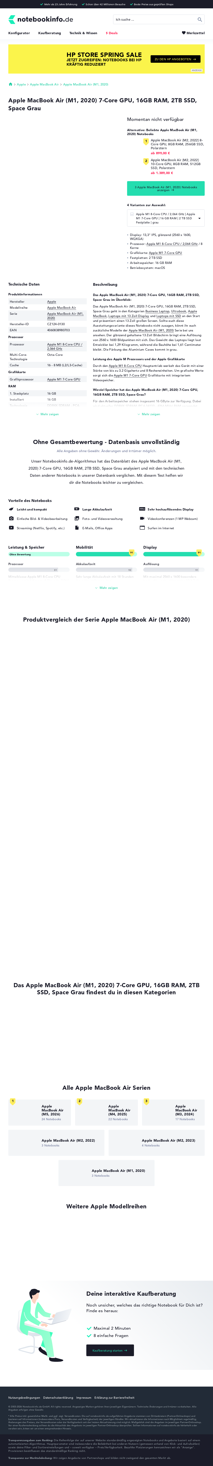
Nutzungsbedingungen (24, 1398)
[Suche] (159, 19)
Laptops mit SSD (168, 316)
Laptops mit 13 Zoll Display (128, 316)
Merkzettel (196, 33)
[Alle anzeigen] (106, 588)
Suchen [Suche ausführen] (200, 19)
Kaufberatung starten (108, 1350)
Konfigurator (19, 33)
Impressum (84, 1398)
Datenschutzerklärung (58, 1398)
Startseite (10, 84)
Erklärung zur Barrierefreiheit (114, 1398)
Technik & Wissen (83, 33)
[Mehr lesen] (47, 414)
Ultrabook (178, 311)
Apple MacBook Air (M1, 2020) (85, 84)
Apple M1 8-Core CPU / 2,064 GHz (172, 244)
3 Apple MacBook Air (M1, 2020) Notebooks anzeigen (166, 188)
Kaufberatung (49, 33)
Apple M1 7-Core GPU (165, 253)
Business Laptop (157, 311)
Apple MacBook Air (44, 84)
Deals (113, 33)
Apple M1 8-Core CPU (125, 366)
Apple (21, 84)
